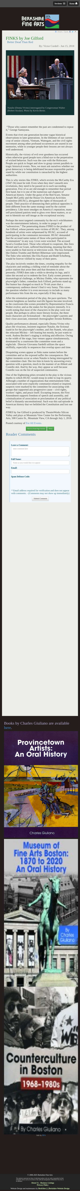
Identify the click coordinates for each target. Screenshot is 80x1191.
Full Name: (16, 459)
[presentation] (31, 483)
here (7, 727)
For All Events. (34, 423)
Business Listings (47, 1183)
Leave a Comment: (19, 445)
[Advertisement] (40, 610)
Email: (14, 468)
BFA (44, 1135)
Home (73, 3)
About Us (35, 1183)
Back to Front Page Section (36, 429)
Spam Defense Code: (20, 476)
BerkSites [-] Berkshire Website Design (53, 1189)
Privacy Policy (42, 1185)
